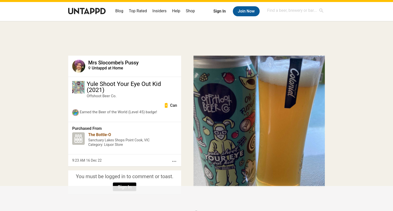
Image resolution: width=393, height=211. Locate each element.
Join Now (246, 11)
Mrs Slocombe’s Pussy (113, 63)
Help (176, 11)
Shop (190, 11)
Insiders (159, 11)
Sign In (219, 11)
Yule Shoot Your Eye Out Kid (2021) (124, 87)
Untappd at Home (107, 68)
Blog (119, 11)
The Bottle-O (99, 134)
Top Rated (138, 11)
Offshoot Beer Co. (102, 96)
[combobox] (295, 10)
